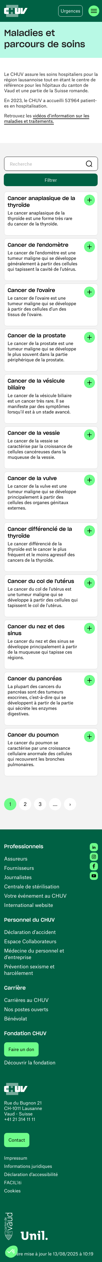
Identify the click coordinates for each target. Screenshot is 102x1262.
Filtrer (51, 180)
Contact (16, 1140)
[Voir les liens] (89, 200)
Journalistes (18, 877)
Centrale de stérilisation (31, 886)
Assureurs (15, 858)
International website (28, 905)
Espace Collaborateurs (30, 941)
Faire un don (23, 1049)
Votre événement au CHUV (35, 895)
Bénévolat (15, 1018)
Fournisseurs (19, 868)
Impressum (15, 1158)
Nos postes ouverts (26, 1009)
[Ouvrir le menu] (94, 11)
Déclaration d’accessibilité (31, 1174)
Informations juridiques (28, 1166)
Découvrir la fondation (29, 1062)
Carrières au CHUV (26, 1000)
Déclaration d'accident (30, 932)
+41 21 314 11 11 (19, 1119)
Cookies (12, 1190)
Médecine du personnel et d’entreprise (34, 953)
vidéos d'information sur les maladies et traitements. (46, 118)
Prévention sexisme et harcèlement (29, 969)
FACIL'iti (12, 1182)
